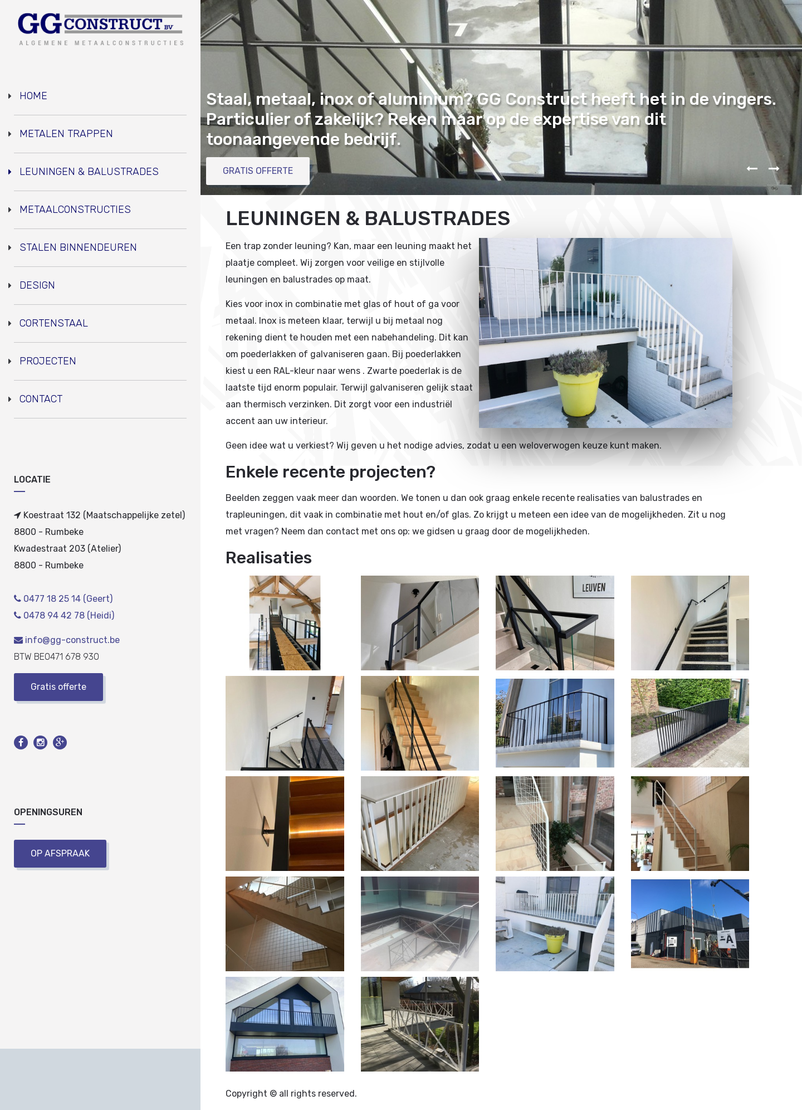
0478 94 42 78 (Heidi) (64, 615)
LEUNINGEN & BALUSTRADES (89, 171)
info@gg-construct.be (67, 640)
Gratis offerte (58, 686)
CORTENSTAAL (53, 323)
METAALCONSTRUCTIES (75, 209)
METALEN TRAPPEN (66, 134)
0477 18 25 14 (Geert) (63, 598)
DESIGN (37, 285)
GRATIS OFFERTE (258, 170)
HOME (33, 96)
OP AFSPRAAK (60, 853)
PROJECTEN (47, 361)
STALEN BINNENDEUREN (78, 247)
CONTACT (40, 399)
